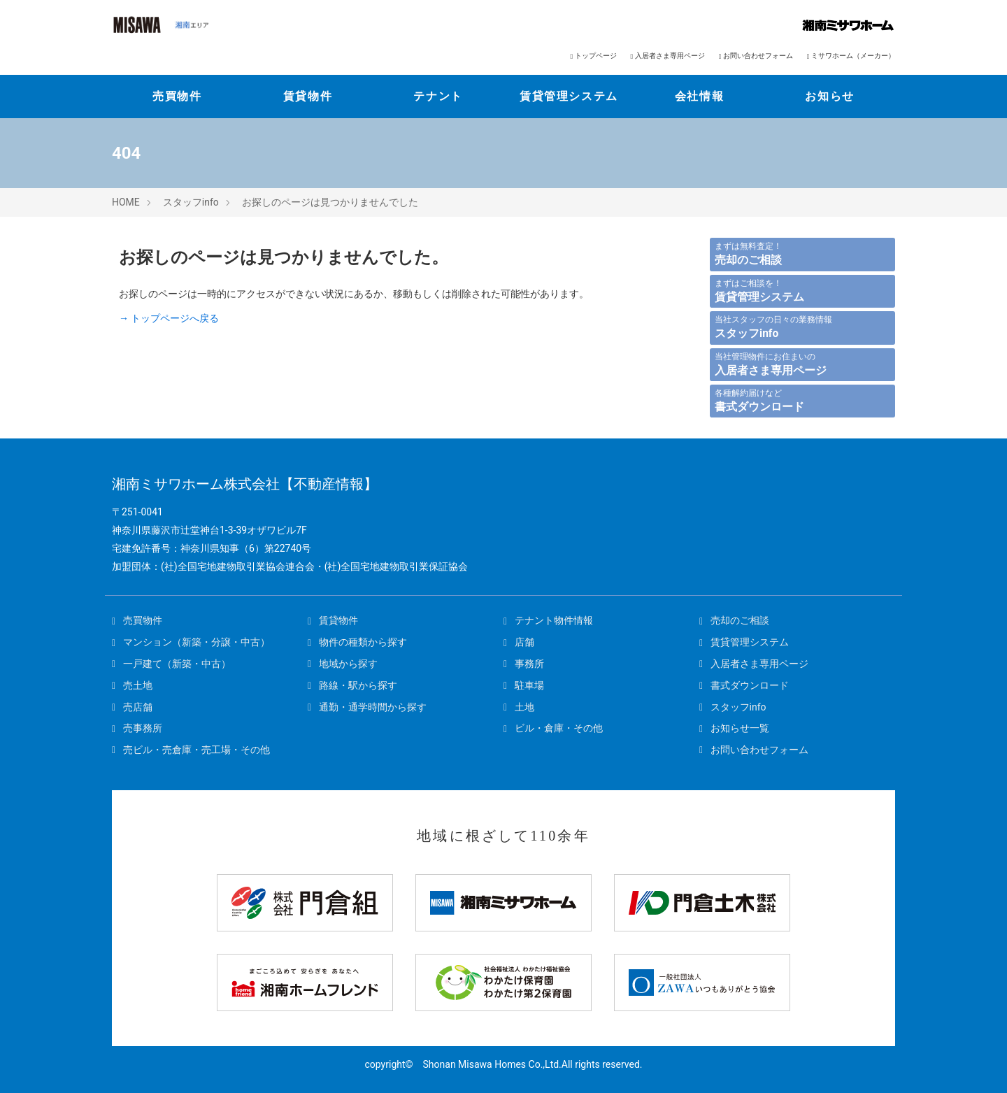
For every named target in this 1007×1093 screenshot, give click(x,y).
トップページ (593, 55)
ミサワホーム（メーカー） (851, 55)
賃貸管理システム (569, 96)
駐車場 (523, 685)
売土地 (132, 685)
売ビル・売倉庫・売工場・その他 (191, 749)
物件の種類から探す (357, 642)
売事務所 (137, 728)
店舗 (518, 642)
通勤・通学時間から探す (367, 707)
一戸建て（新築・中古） (171, 663)
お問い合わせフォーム (756, 55)
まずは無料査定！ (748, 253)
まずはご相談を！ (759, 290)
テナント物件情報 (548, 620)
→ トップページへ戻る (169, 318)
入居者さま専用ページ (668, 55)
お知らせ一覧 (734, 728)
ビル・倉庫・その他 (553, 728)
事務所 (523, 663)
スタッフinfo (191, 202)
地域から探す (343, 663)
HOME (126, 202)
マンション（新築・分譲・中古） (191, 642)
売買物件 (176, 96)
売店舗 (132, 707)
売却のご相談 (734, 620)
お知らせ (829, 96)
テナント (437, 96)
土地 (518, 707)
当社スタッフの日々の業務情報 (773, 327)
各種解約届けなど (759, 400)
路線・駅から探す (352, 685)
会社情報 (699, 96)
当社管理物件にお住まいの (771, 364)
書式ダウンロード (744, 685)
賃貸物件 (307, 96)
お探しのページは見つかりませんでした (330, 202)
